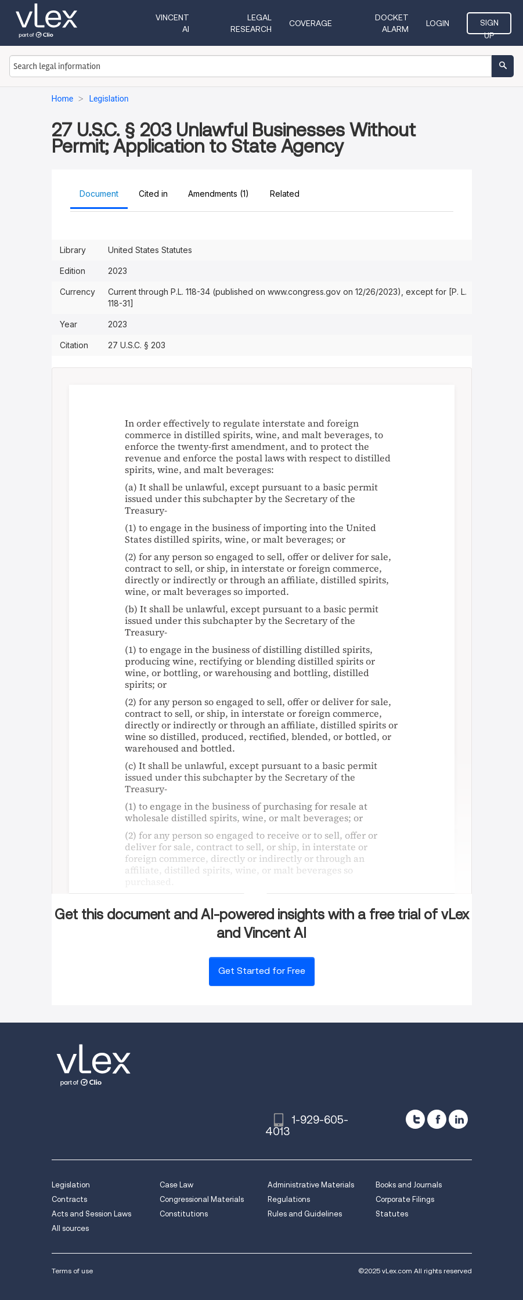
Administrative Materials (311, 1184)
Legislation (71, 1184)
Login (437, 23)
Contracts (69, 1199)
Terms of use (72, 1270)
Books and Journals (409, 1184)
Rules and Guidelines (305, 1213)
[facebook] (436, 1119)
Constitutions (184, 1213)
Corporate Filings (405, 1199)
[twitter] (415, 1119)
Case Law (176, 1184)
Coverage (310, 23)
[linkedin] (458, 1119)
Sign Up (489, 26)
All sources (70, 1228)
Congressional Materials (202, 1199)
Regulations (289, 1199)
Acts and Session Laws (91, 1213)
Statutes (392, 1213)
